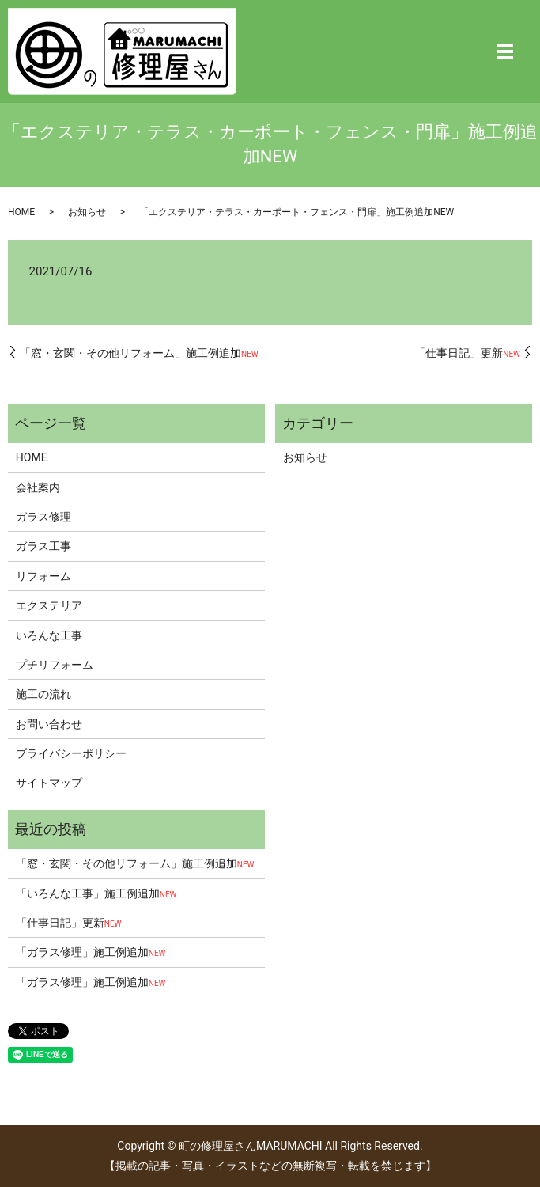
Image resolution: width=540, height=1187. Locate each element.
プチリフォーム (54, 664)
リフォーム (43, 576)
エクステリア (49, 605)
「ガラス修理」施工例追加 (91, 952)
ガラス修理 (43, 516)
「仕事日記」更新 (467, 353)
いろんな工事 (49, 635)
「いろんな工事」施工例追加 (96, 893)
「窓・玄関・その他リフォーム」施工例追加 (139, 353)
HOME (21, 212)
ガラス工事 (43, 546)
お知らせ (87, 212)
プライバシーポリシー (71, 753)
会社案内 (38, 487)
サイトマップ (49, 782)
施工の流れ (43, 694)
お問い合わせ (49, 724)
